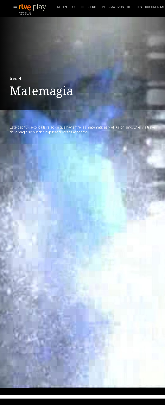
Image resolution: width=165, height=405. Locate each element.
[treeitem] (58, 7)
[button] (14, 7)
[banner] (36, 7)
